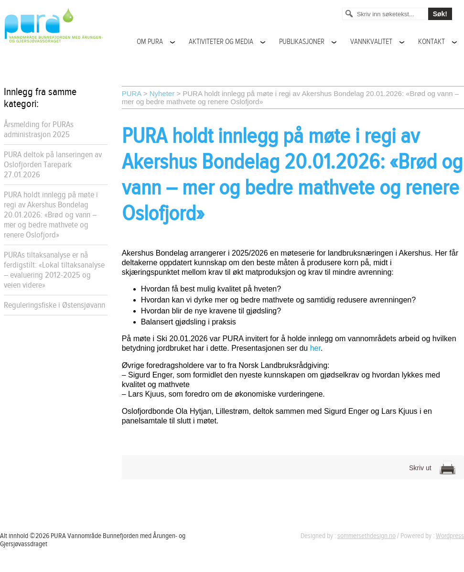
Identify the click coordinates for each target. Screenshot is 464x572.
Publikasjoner (301, 41)
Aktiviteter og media (221, 41)
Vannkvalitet (371, 41)
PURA (131, 93)
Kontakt (431, 41)
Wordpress (450, 536)
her (315, 348)
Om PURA (150, 41)
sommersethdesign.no (366, 536)
